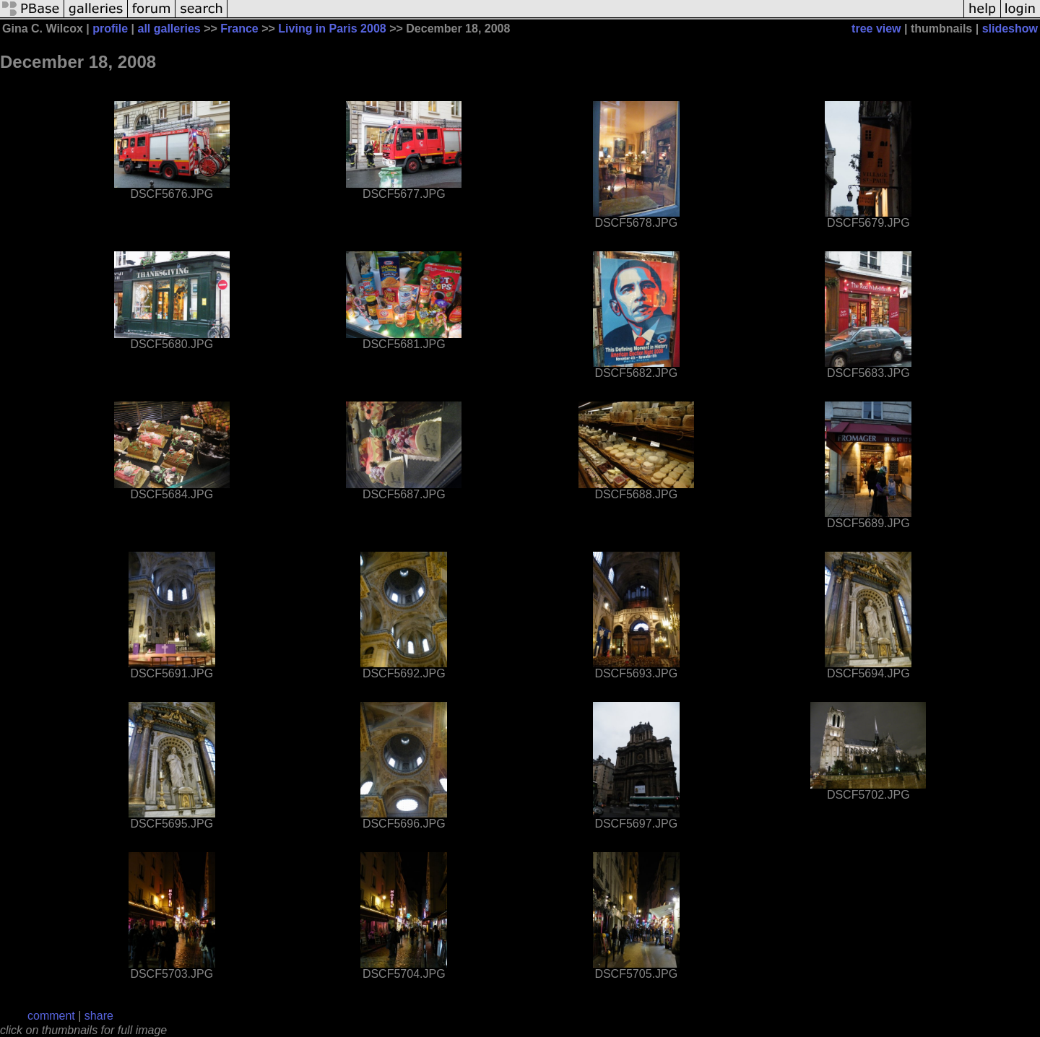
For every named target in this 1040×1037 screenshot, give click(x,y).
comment (51, 1016)
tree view (876, 28)
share (98, 1016)
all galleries (169, 28)
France (239, 28)
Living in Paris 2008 (332, 28)
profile (110, 28)
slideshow (1010, 28)
